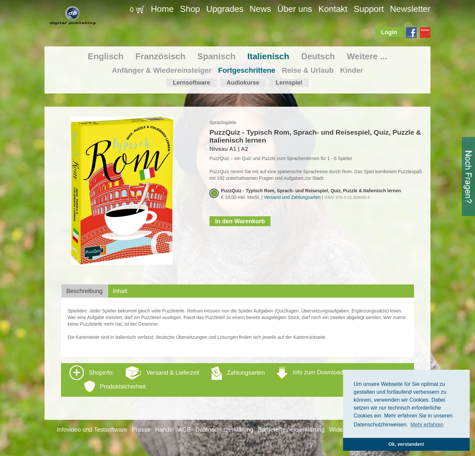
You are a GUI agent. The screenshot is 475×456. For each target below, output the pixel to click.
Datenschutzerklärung (224, 429)
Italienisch (268, 56)
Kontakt (332, 9)
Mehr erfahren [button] (427, 424)
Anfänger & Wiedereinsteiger (161, 70)
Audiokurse (243, 82)
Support (369, 9)
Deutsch (318, 56)
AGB (184, 429)
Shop (190, 9)
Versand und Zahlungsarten (292, 197)
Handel (164, 429)
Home (162, 9)
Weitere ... (367, 56)
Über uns (294, 9)
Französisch (160, 56)
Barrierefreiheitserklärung (291, 429)
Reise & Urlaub (308, 70)
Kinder (351, 70)
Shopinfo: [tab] (206, 379)
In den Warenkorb (240, 221)
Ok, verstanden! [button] (407, 444)
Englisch (105, 56)
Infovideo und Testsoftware (92, 429)
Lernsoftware (191, 82)
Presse (141, 429)
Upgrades (224, 9)
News (260, 9)
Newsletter (410, 9)
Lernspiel (289, 82)
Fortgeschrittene (246, 70)
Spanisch (216, 56)
